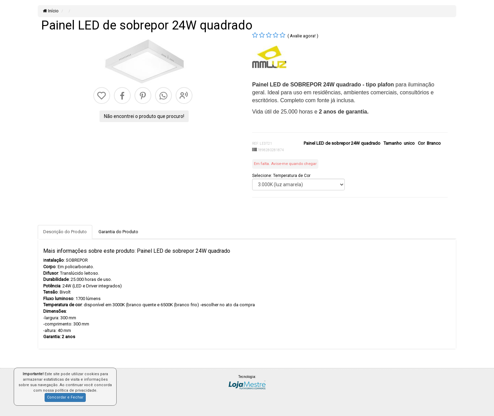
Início (51, 10)
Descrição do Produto (65, 231)
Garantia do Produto (118, 231)
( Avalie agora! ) (302, 35)
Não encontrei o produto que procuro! (144, 116)
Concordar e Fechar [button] (65, 397)
